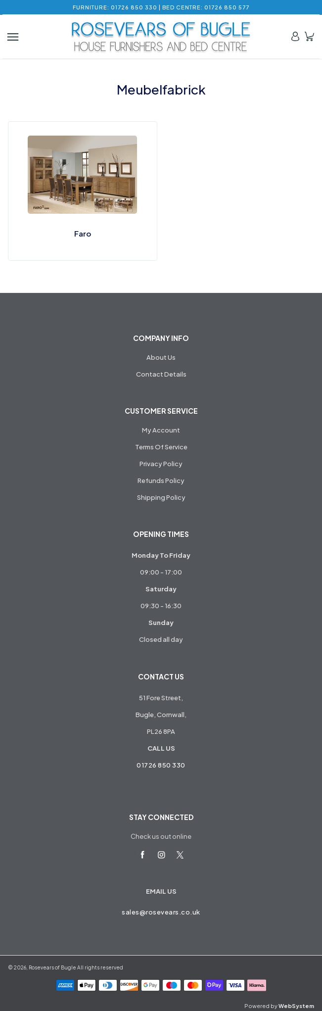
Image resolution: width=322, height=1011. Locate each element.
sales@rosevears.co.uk (161, 912)
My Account (161, 430)
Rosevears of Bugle (52, 967)
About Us (161, 357)
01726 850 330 (161, 765)
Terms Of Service (161, 447)
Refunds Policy (161, 480)
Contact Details (161, 374)
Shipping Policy (161, 497)
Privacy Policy (161, 464)
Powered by (279, 1006)
